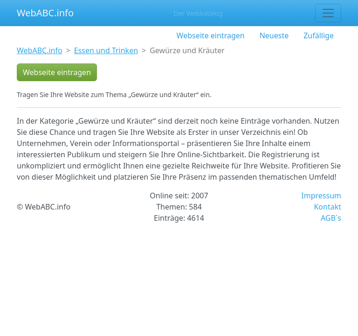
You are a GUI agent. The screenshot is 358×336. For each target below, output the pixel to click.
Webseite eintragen (211, 35)
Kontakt (327, 207)
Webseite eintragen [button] (57, 72)
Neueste (274, 35)
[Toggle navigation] (328, 13)
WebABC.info (45, 13)
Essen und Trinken (106, 50)
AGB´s (331, 218)
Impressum (321, 195)
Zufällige (318, 35)
